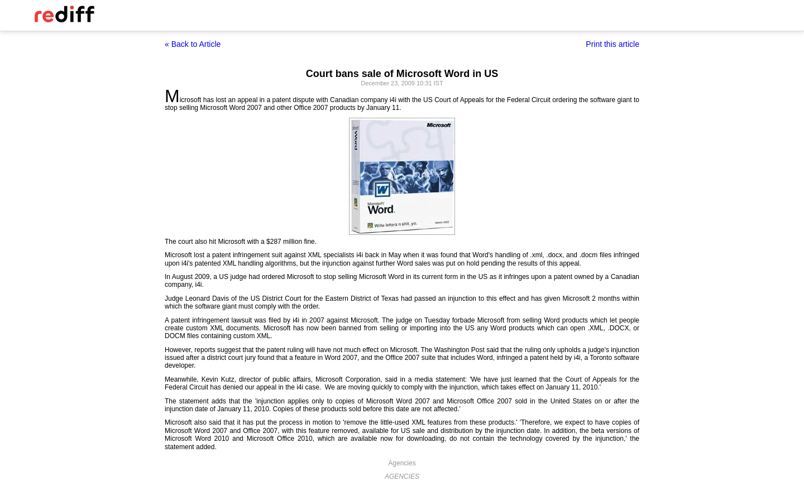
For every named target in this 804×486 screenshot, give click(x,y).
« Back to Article (193, 44)
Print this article (612, 44)
